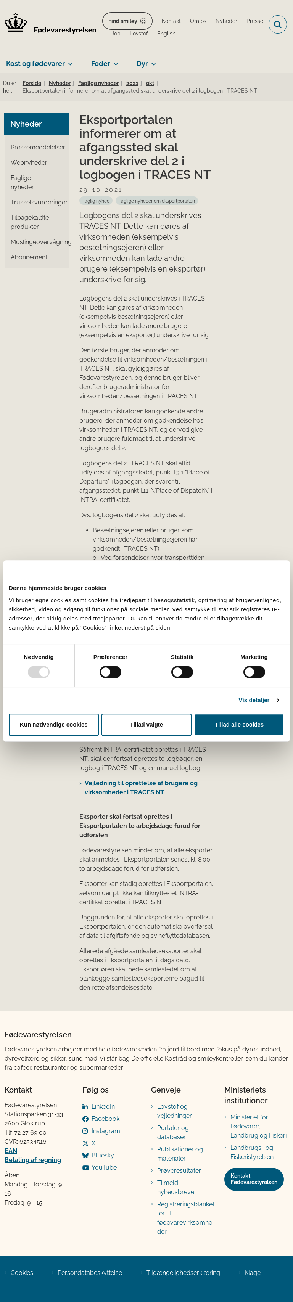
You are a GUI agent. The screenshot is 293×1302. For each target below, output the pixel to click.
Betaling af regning (33, 1160)
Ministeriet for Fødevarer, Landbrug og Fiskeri (258, 1126)
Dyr (142, 63)
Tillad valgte (146, 724)
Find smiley (122, 21)
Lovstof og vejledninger (174, 1111)
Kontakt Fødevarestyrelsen (254, 1179)
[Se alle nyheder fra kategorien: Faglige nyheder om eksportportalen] (157, 200)
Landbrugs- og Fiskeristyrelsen (252, 1152)
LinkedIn (103, 1106)
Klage (253, 1272)
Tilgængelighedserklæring (183, 1272)
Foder (100, 63)
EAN (11, 1150)
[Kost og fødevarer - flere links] (69, 60)
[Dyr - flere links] (152, 60)
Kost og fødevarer (35, 63)
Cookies (22, 1272)
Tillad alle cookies (239, 724)
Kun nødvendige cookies (54, 724)
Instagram (106, 1131)
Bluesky (103, 1155)
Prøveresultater (179, 1170)
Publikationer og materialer (180, 1154)
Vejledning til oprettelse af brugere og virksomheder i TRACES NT (141, 788)
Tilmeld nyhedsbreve (175, 1187)
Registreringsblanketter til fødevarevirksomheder (185, 1218)
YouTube (104, 1167)
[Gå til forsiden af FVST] (48, 24)
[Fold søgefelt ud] (278, 24)
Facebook (105, 1118)
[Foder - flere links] (114, 60)
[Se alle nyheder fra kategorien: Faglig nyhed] (96, 200)
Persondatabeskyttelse (90, 1272)
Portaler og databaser (173, 1132)
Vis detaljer (254, 700)
